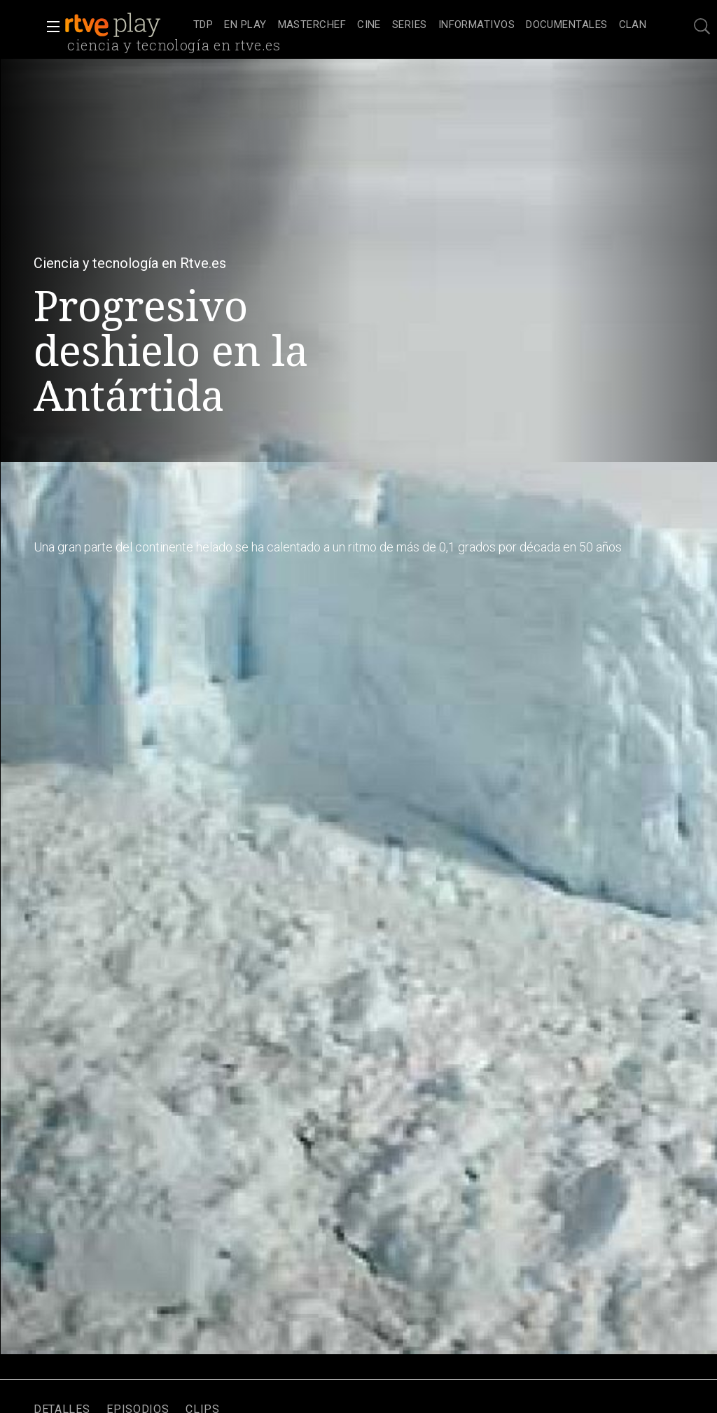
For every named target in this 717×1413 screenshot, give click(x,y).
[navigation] (420, 25)
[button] (49, 26)
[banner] (126, 25)
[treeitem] (203, 25)
